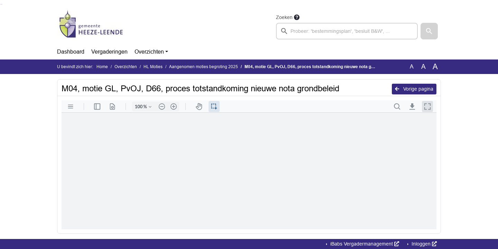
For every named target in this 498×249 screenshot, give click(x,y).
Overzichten (149, 52)
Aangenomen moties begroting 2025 (203, 66)
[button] (429, 31)
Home (102, 66)
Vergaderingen (109, 52)
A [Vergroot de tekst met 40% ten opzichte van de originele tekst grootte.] (435, 67)
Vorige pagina (414, 89)
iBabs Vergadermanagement (364, 244)
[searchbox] (347, 31)
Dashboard (70, 52)
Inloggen (423, 244)
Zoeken (284, 17)
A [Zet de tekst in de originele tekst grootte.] (412, 67)
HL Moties (153, 66)
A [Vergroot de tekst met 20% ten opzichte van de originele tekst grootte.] (423, 66)
